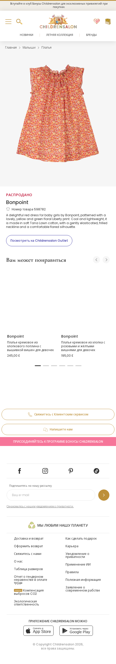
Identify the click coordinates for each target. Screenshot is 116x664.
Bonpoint (17, 202)
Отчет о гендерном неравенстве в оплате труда (30, 579)
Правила (72, 572)
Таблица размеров (28, 569)
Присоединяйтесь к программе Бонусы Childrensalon (58, 441)
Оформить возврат (28, 546)
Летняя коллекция (59, 35)
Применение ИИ (78, 564)
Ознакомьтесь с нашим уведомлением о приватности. (40, 506)
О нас (18, 561)
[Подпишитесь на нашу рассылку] (103, 495)
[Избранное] (97, 22)
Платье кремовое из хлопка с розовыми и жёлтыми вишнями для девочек (83, 346)
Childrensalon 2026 (68, 644)
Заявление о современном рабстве (82, 589)
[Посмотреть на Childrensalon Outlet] (39, 240)
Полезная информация (83, 580)
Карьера (71, 546)
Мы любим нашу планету (58, 525)
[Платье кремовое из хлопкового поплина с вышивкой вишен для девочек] (31, 299)
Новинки (26, 35)
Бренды (91, 35)
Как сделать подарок (81, 538)
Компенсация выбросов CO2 (29, 592)
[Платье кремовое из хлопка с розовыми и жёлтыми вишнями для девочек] (85, 299)
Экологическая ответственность (26, 603)
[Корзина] (108, 22)
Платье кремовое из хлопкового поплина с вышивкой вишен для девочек (30, 346)
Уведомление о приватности (77, 555)
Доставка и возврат (28, 538)
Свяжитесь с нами (27, 554)
